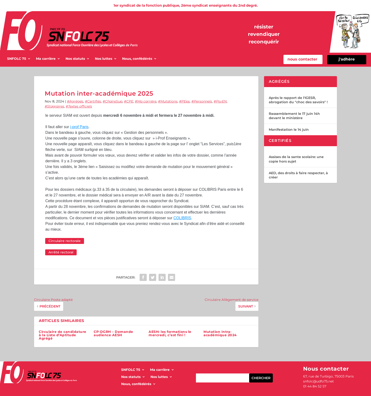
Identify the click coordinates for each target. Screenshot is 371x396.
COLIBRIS (182, 218)
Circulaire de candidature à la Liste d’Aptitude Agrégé (62, 335)
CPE (129, 101)
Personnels (203, 101)
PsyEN (221, 101)
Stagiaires (55, 106)
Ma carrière (46, 59)
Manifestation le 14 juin (289, 129)
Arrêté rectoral (61, 252)
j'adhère (347, 59)
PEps (185, 101)
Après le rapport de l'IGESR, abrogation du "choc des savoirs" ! (298, 100)
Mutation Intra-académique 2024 (220, 333)
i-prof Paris (79, 127)
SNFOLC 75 (16, 59)
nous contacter (302, 59)
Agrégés (76, 101)
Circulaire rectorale (65, 241)
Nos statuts (75, 59)
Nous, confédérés (137, 59)
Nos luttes (103, 59)
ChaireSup (113, 101)
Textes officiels (80, 106)
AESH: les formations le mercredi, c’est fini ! (170, 333)
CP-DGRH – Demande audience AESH (113, 333)
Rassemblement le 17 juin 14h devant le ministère (294, 116)
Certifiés (94, 101)
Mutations (168, 101)
